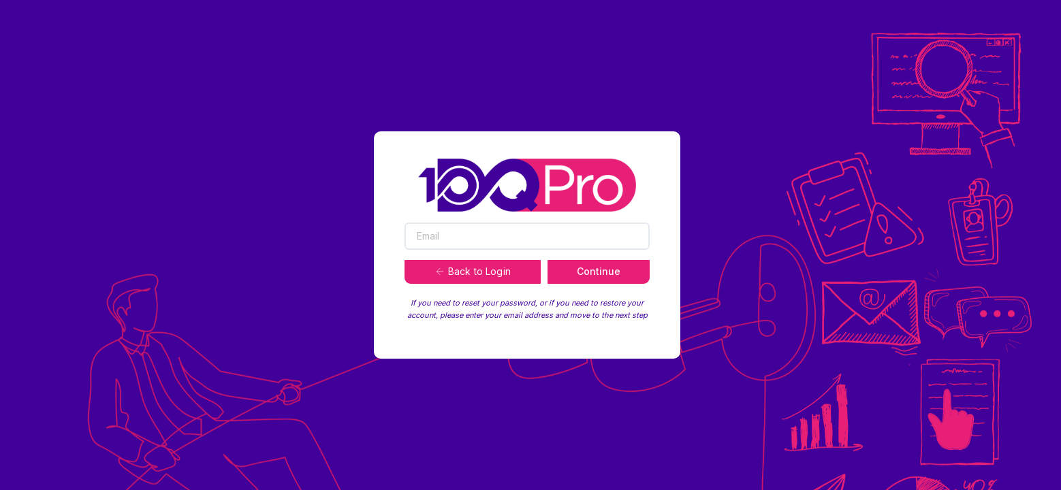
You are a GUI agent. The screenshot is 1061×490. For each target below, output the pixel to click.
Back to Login (472, 271)
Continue (598, 271)
